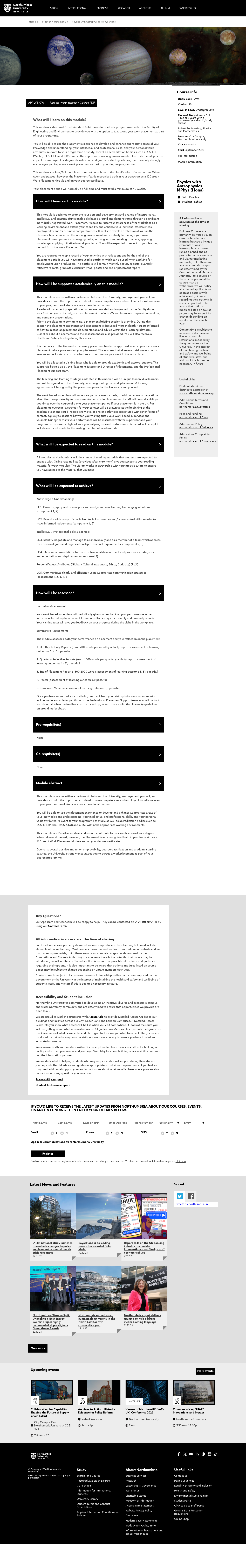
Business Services (136, 1481)
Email (34, 1137)
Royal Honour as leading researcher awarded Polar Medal (94, 1251)
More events (205, 1376)
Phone (90, 1137)
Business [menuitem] (102, 8)
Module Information (190, 162)
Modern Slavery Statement (141, 1525)
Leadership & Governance (141, 1490)
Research (131, 1485)
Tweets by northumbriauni (191, 1209)
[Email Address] (119, 1127)
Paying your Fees (184, 1485)
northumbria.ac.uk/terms (194, 407)
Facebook (191, 1201)
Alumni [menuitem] (165, 8)
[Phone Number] (144, 1127)
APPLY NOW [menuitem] (36, 103)
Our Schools (84, 1490)
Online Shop (181, 1524)
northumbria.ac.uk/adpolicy (196, 428)
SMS (144, 1137)
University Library (87, 1504)
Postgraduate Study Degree (93, 1485)
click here (181, 1166)
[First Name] (43, 1127)
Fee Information (187, 156)
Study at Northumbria (54, 22)
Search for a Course (88, 1481)
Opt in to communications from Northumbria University (67, 1146)
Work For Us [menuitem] (188, 8)
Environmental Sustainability (191, 1500)
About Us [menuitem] (145, 8)
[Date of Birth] (93, 1127)
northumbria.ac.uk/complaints (197, 441)
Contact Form (57, 931)
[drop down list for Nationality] (169, 1127)
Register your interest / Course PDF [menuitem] (72, 103)
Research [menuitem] (124, 8)
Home (32, 22)
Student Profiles (192, 202)
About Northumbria (142, 1474)
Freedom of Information (140, 1505)
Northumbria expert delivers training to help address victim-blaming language (142, 1323)
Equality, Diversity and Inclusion (193, 1490)
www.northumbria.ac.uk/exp (196, 393)
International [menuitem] (77, 8)
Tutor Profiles (190, 197)
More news (38, 1353)
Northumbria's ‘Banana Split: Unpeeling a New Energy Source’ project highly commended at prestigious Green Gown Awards (51, 1327)
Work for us (132, 1495)
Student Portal (183, 1505)
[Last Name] (68, 1127)
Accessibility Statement (140, 1510)
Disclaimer (132, 1520)
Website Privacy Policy (139, 1515)
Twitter (180, 1201)
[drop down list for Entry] (194, 1127)
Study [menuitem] (54, 8)
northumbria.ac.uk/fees (193, 417)
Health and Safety (184, 1495)
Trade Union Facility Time (141, 1530)
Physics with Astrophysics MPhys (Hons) (94, 22)
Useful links (183, 1474)
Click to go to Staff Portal (189, 1510)
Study (81, 1474)
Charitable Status (136, 1500)
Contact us (180, 1481)
